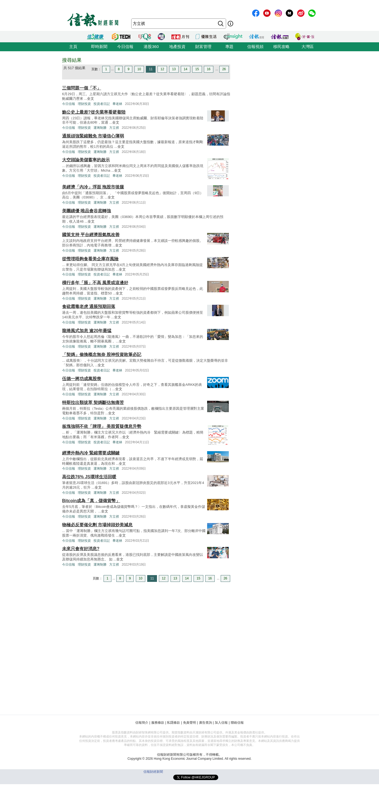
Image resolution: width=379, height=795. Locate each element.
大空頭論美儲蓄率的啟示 (86, 160)
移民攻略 (281, 46)
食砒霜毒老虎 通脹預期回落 (88, 306)
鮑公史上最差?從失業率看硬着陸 (94, 112)
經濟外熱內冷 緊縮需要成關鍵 (91, 453)
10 (139, 69)
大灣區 (307, 46)
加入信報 (221, 723)
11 (150, 69)
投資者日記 (102, 104)
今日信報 (125, 46)
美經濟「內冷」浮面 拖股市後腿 (93, 187)
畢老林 (117, 104)
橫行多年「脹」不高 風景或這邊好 (95, 282)
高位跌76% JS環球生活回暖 (89, 477)
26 (224, 69)
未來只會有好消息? (80, 548)
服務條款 (157, 723)
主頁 (73, 46)
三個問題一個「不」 (81, 88)
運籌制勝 (100, 128)
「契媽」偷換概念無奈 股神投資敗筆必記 (101, 354)
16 (208, 69)
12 (162, 69)
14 (185, 69)
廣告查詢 (205, 723)
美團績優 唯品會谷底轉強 (86, 211)
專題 (229, 46)
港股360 (151, 46)
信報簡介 (141, 723)
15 (197, 69)
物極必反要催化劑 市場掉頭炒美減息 (97, 524)
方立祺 (114, 128)
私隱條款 (173, 723)
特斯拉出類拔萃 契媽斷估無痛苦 (93, 402)
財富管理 (203, 46)
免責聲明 (189, 723)
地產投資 (177, 46)
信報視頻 (255, 46)
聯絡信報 (237, 723)
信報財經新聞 (153, 772)
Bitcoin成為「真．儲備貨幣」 (91, 500)
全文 (90, 99)
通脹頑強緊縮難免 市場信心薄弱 (93, 136)
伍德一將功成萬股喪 (81, 378)
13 (174, 69)
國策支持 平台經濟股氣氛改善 (91, 234)
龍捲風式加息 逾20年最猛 (86, 330)
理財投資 (84, 104)
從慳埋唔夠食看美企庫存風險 (90, 259)
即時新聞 (99, 46)
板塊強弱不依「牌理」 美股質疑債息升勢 (101, 426)
